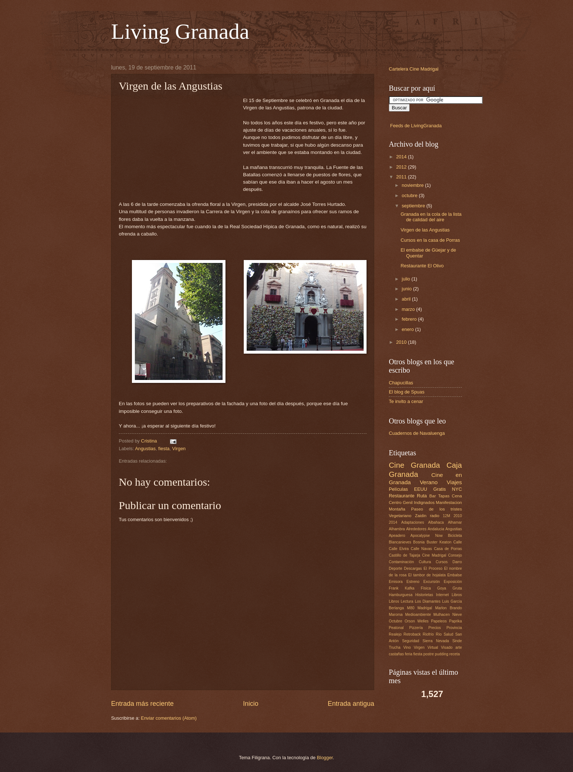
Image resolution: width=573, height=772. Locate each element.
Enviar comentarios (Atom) (169, 718)
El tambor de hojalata (426, 575)
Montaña (397, 509)
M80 (410, 608)
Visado (446, 647)
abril (407, 299)
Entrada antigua (351, 703)
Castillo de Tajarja (404, 555)
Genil (408, 502)
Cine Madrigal (434, 555)
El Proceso (433, 568)
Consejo (455, 555)
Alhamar (455, 522)
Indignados (424, 502)
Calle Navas (421, 549)
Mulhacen (441, 615)
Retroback (412, 634)
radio (435, 515)
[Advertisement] (181, 142)
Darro (457, 562)
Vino (407, 647)
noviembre (413, 185)
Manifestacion (449, 502)
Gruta (457, 588)
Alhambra (397, 529)
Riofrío (428, 634)
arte (458, 647)
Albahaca (436, 522)
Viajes (454, 482)
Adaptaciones (412, 522)
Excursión (431, 582)
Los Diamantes (427, 601)
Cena (457, 496)
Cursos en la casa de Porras (430, 240)
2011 (402, 177)
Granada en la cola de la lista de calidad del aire (431, 216)
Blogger (325, 757)
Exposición (453, 582)
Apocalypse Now (426, 536)
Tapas (443, 496)
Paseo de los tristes (436, 509)
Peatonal (396, 628)
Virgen (179, 448)
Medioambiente (418, 615)
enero (408, 329)
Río (438, 634)
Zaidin (420, 515)
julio (406, 279)
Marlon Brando (448, 608)
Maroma (396, 615)
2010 (402, 342)
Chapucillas (401, 382)
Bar (432, 496)
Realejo (395, 634)
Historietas (424, 595)
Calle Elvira (399, 549)
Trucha (395, 647)
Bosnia (419, 542)
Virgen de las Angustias (425, 230)
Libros (457, 595)
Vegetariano (400, 515)
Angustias (145, 448)
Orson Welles (416, 621)
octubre (410, 195)
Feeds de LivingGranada (416, 125)
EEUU (420, 489)
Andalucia (436, 529)
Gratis (439, 489)
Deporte (395, 568)
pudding (441, 654)
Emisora (396, 582)
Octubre (395, 621)
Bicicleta (455, 536)
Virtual (433, 647)
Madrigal (425, 608)
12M (446, 516)
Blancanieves (400, 542)
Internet (442, 595)
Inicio (250, 703)
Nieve (457, 615)
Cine (396, 465)
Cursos (442, 562)
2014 (402, 156)
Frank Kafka (401, 588)
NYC (457, 489)
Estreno (413, 582)
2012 (402, 167)
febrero (410, 319)
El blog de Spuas (406, 392)
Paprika (455, 621)
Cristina (149, 441)
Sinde (457, 641)
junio (407, 288)
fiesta (164, 448)
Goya (441, 588)
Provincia (454, 628)
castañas (396, 654)
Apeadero (397, 536)
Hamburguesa (401, 595)
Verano (429, 482)
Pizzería (416, 628)
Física (425, 588)
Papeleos (439, 621)
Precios (434, 628)
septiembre (414, 205)
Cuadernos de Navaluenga (417, 433)
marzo (409, 309)
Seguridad (410, 641)
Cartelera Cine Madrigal (414, 69)
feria (408, 654)
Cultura (425, 562)
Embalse (454, 575)
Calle (458, 542)
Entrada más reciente (142, 703)
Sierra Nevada (435, 641)
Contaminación (401, 562)
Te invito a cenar (406, 401)
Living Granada (180, 31)
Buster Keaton (438, 542)
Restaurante (401, 495)
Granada (425, 465)
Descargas (413, 568)
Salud (448, 634)
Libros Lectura (401, 601)
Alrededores (416, 529)
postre (429, 654)
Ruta (422, 495)
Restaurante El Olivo (422, 265)
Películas (398, 489)
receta (454, 654)
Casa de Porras (448, 549)
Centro (395, 502)
